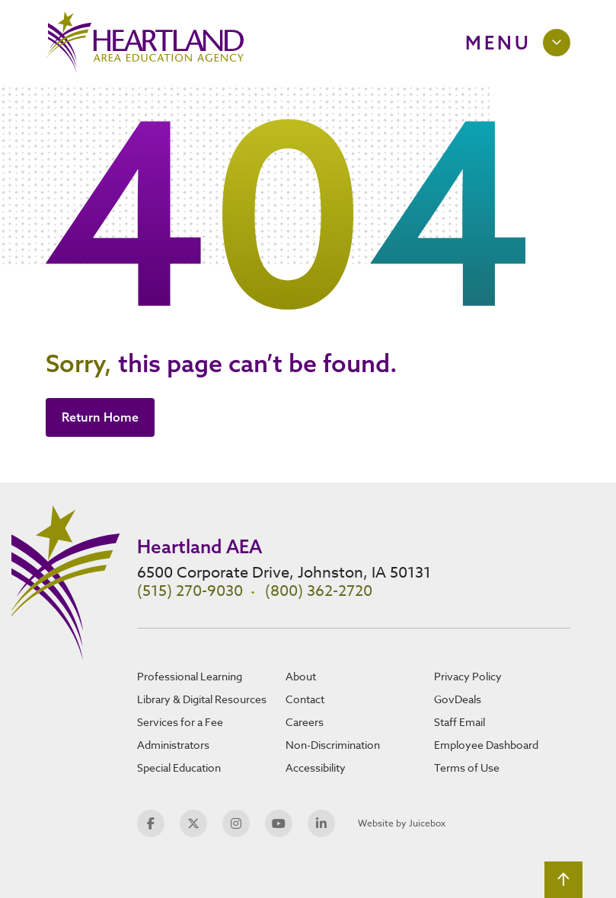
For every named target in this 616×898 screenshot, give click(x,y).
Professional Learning (189, 676)
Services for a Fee (180, 722)
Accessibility (316, 767)
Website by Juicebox (401, 823)
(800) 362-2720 (318, 591)
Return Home (100, 417)
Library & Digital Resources (202, 699)
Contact (305, 699)
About (301, 676)
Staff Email (459, 722)
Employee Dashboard (486, 744)
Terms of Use (467, 767)
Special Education (179, 767)
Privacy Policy (468, 676)
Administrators (173, 744)
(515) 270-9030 (190, 591)
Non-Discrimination (333, 744)
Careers (305, 722)
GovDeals (457, 699)
